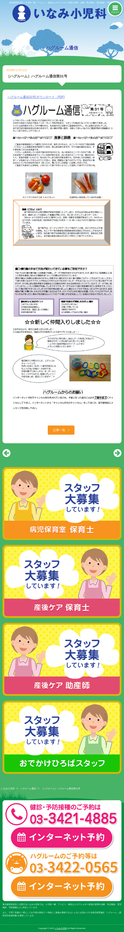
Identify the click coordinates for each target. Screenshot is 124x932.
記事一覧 (59, 430)
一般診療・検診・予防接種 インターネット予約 (62, 838)
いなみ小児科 (8, 788)
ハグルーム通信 (28, 788)
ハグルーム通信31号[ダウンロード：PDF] (36, 97)
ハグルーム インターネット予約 (62, 887)
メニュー (115, 12)
